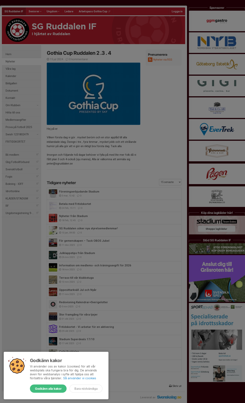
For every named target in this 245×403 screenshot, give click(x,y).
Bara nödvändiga (85, 388)
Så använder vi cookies (79, 378)
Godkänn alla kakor (48, 388)
